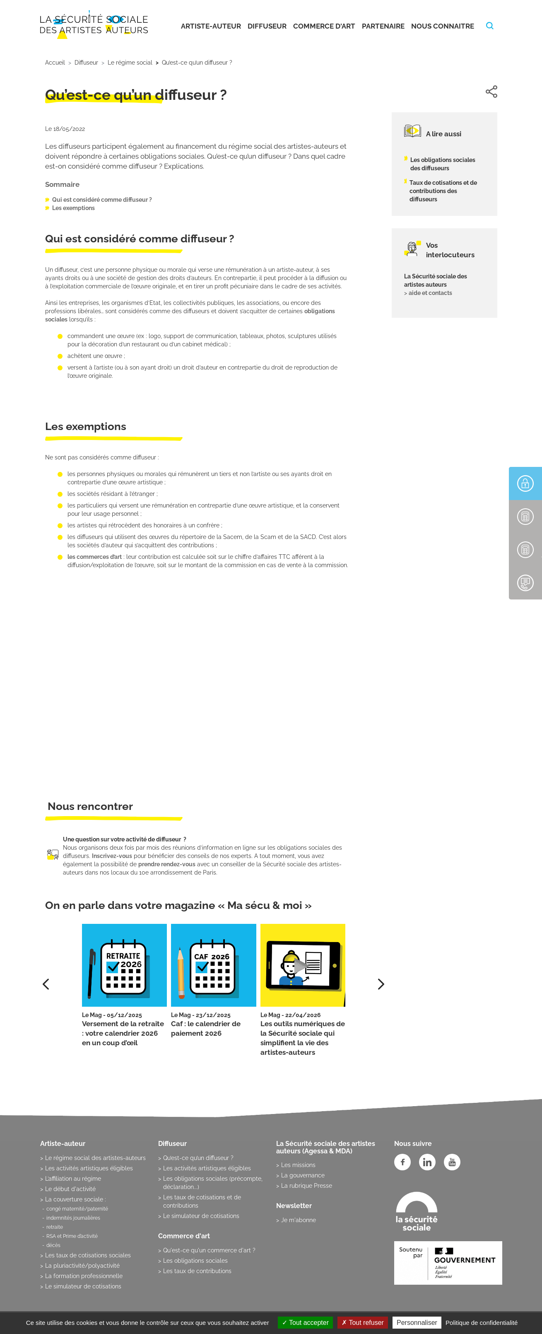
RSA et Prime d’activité (72, 1236)
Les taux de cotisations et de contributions (202, 1201)
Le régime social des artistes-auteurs (95, 1158)
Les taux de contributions (197, 1271)
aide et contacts (430, 293)
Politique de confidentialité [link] (482, 1322)
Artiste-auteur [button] (211, 26)
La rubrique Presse (306, 1185)
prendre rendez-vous (166, 864)
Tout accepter (305, 1322)
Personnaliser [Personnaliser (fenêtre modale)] (417, 1322)
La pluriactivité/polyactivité (82, 1265)
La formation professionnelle (84, 1276)
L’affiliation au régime (73, 1178)
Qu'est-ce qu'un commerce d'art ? (209, 1250)
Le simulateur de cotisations (83, 1286)
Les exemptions (73, 208)
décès (53, 1245)
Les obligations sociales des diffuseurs (442, 164)
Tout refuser (363, 1322)
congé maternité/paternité (77, 1209)
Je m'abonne (298, 1220)
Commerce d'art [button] (324, 26)
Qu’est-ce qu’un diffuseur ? (198, 1158)
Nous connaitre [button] (442, 26)
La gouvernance (303, 1175)
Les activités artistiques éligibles (89, 1168)
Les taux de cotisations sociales (88, 1255)
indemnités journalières (73, 1218)
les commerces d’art (94, 556)
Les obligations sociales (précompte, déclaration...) (213, 1182)
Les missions (298, 1165)
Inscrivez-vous (112, 856)
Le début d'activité (70, 1189)
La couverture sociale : (75, 1199)
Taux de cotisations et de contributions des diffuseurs (443, 191)
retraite (54, 1227)
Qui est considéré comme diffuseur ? (102, 199)
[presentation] (381, 984)
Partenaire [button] (383, 26)
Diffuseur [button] (267, 26)
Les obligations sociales (195, 1260)
